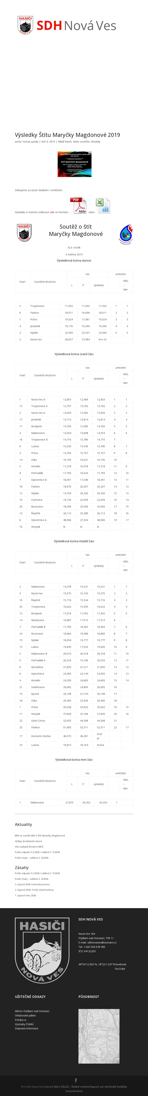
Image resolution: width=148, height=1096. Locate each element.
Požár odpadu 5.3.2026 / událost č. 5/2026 (37, 852)
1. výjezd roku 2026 (25, 895)
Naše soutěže (81, 141)
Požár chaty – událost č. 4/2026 (31, 857)
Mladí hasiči (65, 141)
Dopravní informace (26, 1028)
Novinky (95, 141)
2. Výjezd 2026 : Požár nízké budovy (34, 889)
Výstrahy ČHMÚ (24, 1024)
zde (52, 212)
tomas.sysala (30, 141)
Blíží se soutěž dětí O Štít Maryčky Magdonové (40, 835)
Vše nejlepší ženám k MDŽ (29, 846)
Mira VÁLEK (61, 1086)
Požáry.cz (20, 1020)
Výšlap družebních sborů (28, 841)
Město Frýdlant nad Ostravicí (32, 1011)
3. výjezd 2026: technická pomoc (32, 884)
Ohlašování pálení (25, 1015)
